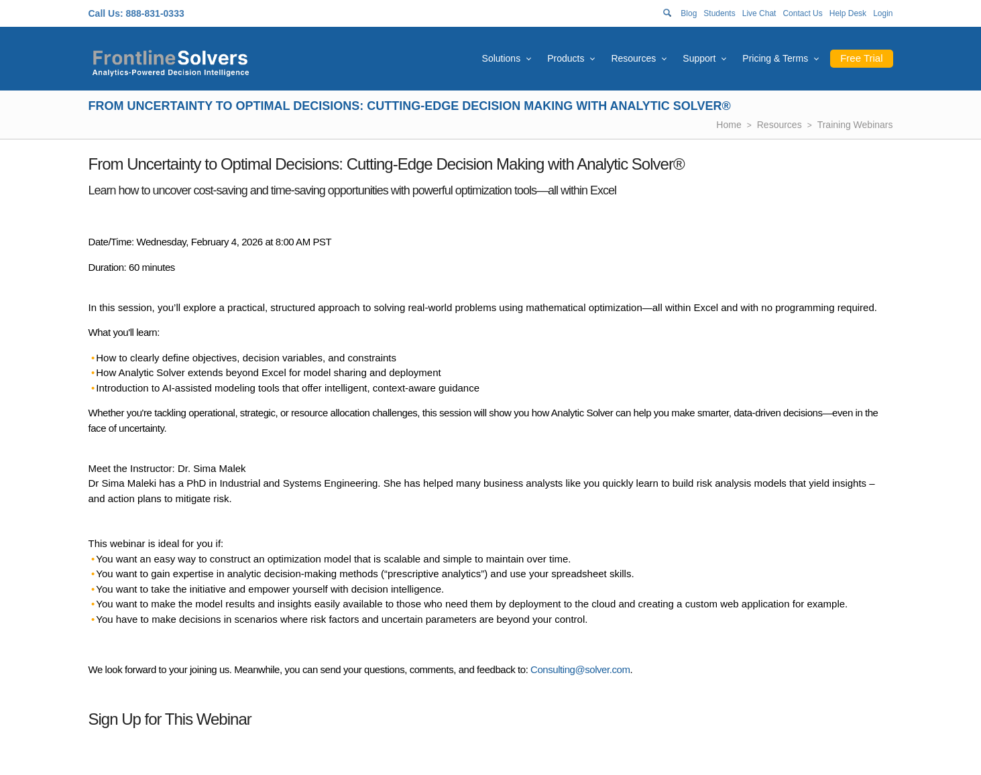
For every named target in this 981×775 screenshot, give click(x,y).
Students (719, 13)
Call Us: (106, 13)
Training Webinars (855, 124)
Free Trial (861, 58)
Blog (689, 13)
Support (699, 58)
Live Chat (759, 13)
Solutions (501, 58)
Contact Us (802, 13)
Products (565, 58)
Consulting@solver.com (580, 669)
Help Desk (847, 13)
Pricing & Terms (775, 58)
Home (728, 124)
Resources (633, 58)
